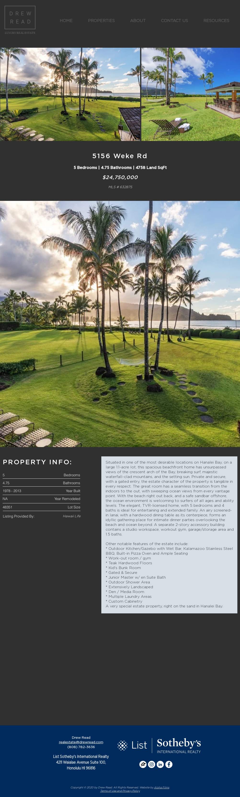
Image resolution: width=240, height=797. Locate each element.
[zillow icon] (143, 764)
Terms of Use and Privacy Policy (120, 791)
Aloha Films (161, 787)
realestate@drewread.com (81, 742)
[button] (101, 20)
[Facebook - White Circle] (168, 764)
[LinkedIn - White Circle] (160, 764)
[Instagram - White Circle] (151, 764)
